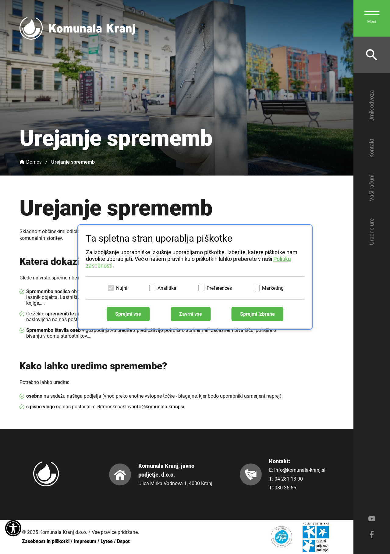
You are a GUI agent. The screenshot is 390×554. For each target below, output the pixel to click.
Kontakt (371, 148)
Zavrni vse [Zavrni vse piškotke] (190, 314)
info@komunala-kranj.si (158, 407)
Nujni (121, 288)
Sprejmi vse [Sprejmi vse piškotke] (128, 314)
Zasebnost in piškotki (45, 541)
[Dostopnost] (13, 529)
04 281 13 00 (289, 479)
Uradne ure (371, 231)
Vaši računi (371, 188)
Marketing (273, 288)
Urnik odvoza (371, 106)
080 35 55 (285, 488)
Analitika (167, 288)
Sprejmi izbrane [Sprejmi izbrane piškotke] (257, 314)
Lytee (107, 541)
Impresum (85, 541)
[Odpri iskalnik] (371, 55)
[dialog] (195, 277)
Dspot (123, 541)
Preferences (219, 288)
